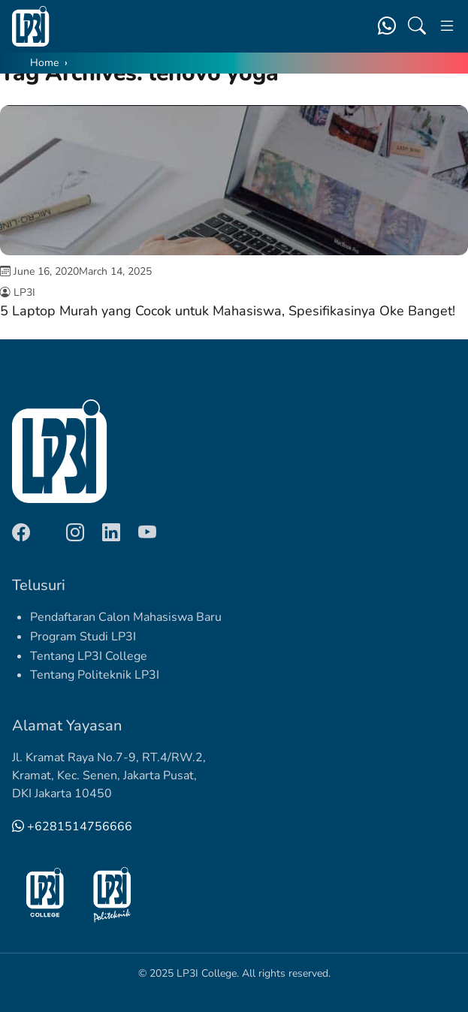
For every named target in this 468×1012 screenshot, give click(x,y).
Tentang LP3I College (88, 656)
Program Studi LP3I (83, 636)
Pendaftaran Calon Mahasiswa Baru (126, 617)
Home (44, 63)
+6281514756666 (72, 826)
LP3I (24, 292)
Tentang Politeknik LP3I (94, 675)
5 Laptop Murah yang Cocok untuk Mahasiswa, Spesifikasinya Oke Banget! (227, 311)
